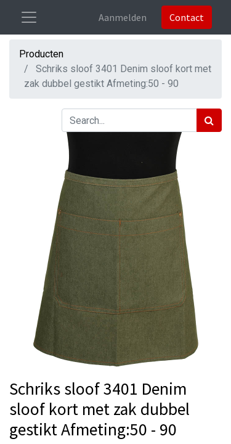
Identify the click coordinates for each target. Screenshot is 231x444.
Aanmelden (123, 17)
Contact (186, 17)
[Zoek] (209, 120)
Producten (41, 54)
